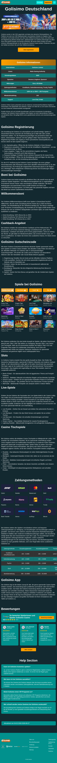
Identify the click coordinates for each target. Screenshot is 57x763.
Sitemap (31, 749)
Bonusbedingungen (34, 742)
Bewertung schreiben (46, 617)
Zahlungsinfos (52, 739)
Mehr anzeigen (28, 649)
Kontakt (50, 746)
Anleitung (31, 744)
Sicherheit (51, 748)
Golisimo (50, 751)
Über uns (31, 739)
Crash (35, 290)
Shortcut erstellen (34, 747)
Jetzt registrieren (28, 49)
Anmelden (40, 2)
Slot (49, 290)
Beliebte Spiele (7, 290)
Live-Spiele (21, 290)
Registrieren (48, 2)
